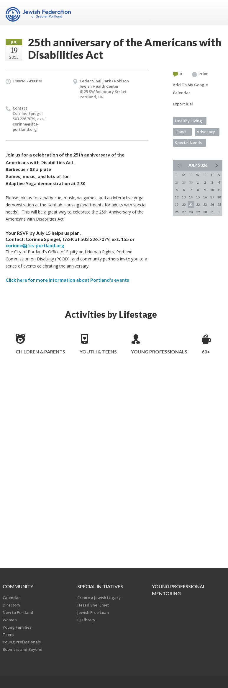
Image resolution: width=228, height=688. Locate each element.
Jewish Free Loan (93, 612)
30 (205, 212)
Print (200, 74)
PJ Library (86, 619)
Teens (8, 634)
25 (219, 204)
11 (219, 190)
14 (191, 197)
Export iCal (183, 104)
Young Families (17, 627)
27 (184, 212)
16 (205, 197)
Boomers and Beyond (22, 649)
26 (176, 212)
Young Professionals (159, 351)
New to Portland (18, 612)
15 (198, 197)
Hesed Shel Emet (93, 605)
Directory (11, 605)
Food (181, 131)
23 (205, 204)
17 (212, 197)
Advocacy (206, 131)
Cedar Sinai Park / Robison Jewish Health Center (104, 83)
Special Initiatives (100, 586)
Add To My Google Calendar (190, 88)
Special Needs (188, 142)
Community (18, 586)
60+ (206, 351)
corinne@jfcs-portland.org (26, 126)
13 (184, 197)
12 (176, 197)
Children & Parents (40, 351)
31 (212, 212)
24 (212, 204)
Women (10, 619)
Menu (215, 12)
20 (184, 204)
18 (219, 197)
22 (198, 204)
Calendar (11, 597)
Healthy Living (188, 120)
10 (212, 190)
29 (198, 212)
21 (191, 204)
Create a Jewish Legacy (99, 597)
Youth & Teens (98, 351)
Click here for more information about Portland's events (67, 280)
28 (191, 212)
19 (176, 204)
